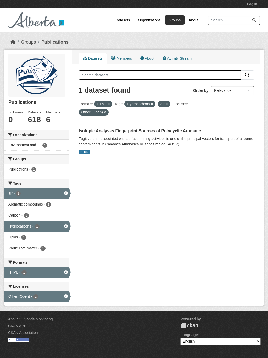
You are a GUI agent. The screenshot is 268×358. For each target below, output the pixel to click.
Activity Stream (177, 58)
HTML (84, 152)
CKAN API (16, 326)
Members (121, 58)
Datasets (122, 20)
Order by (200, 90)
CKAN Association (23, 333)
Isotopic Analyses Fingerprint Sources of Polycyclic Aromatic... (142, 131)
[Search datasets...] (234, 20)
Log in (252, 4)
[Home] (12, 42)
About (193, 20)
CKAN (189, 325)
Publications (55, 42)
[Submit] (254, 20)
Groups (175, 20)
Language (189, 335)
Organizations (149, 20)
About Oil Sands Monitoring (30, 319)
